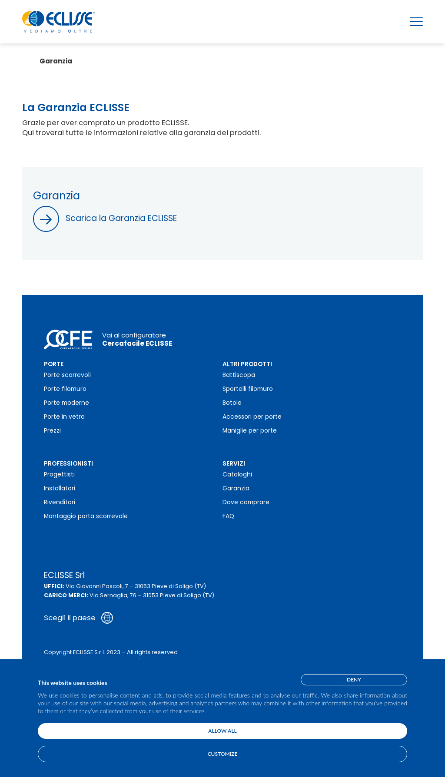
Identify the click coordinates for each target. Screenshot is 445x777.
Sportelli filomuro (247, 389)
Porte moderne (66, 403)
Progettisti (59, 474)
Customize (223, 754)
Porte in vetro (64, 417)
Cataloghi (237, 474)
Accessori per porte (252, 417)
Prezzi (52, 431)
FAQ (228, 516)
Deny (354, 679)
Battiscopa (238, 375)
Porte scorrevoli (67, 375)
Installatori (59, 488)
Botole (232, 403)
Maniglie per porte (249, 431)
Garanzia (235, 488)
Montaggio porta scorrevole (86, 516)
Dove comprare (245, 502)
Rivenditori (59, 502)
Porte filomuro (65, 389)
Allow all (222, 730)
